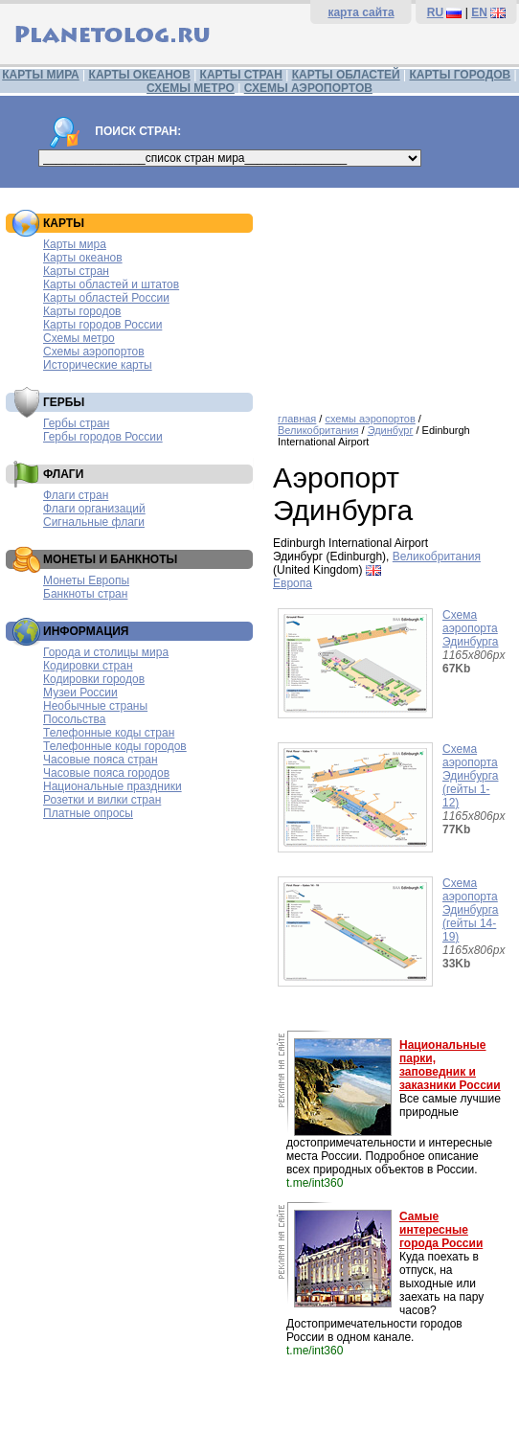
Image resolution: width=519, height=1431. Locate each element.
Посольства (74, 719)
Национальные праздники (112, 786)
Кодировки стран (88, 665)
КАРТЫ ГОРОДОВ (459, 74)
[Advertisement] (391, 293)
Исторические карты (97, 365)
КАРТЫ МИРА (40, 74)
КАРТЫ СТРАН (241, 74)
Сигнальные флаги (94, 522)
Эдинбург (391, 430)
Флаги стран (75, 495)
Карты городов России (102, 324)
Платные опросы (88, 813)
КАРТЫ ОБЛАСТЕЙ (346, 74)
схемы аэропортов (370, 418)
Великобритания (318, 430)
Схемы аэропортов (94, 351)
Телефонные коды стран (108, 732)
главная (297, 418)
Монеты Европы (86, 580)
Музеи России (80, 692)
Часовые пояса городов (106, 773)
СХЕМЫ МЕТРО (191, 88)
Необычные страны (95, 706)
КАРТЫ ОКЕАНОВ (140, 74)
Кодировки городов (94, 679)
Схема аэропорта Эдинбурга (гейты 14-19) (470, 909)
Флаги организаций (94, 508)
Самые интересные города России (441, 1230)
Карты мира (74, 244)
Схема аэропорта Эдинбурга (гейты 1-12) (470, 775)
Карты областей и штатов (111, 284)
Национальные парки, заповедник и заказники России (450, 1065)
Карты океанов (83, 257)
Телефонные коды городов (115, 746)
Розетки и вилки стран (102, 799)
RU (435, 12)
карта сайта (360, 12)
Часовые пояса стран (100, 759)
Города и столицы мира (106, 652)
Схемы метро (79, 338)
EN (479, 12)
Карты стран (76, 271)
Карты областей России (106, 298)
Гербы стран (76, 423)
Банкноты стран (85, 594)
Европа (292, 583)
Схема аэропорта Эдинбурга (470, 628)
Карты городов (82, 311)
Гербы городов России (103, 436)
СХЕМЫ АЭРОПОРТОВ (308, 88)
